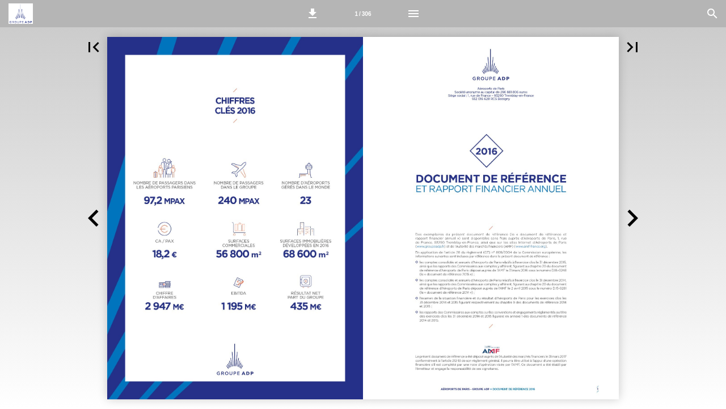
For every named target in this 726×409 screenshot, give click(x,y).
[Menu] (413, 13)
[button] (312, 13)
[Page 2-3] (363, 13)
